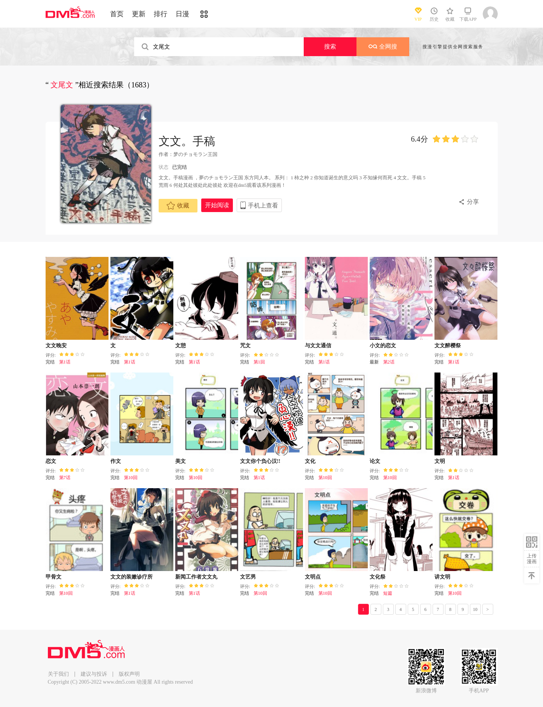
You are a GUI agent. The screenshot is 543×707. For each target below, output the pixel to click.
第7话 (64, 477)
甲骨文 (53, 577)
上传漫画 (532, 558)
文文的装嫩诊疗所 (131, 577)
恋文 (51, 461)
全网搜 (383, 46)
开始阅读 (217, 205)
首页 (117, 14)
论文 (375, 461)
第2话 (389, 362)
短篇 (387, 593)
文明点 (313, 577)
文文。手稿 (187, 141)
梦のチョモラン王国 (195, 154)
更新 (138, 14)
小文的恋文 (383, 345)
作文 (115, 461)
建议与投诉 (94, 674)
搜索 (330, 46)
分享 (473, 202)
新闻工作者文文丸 (196, 577)
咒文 (245, 345)
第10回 (131, 477)
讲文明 (442, 577)
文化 (310, 461)
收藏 (178, 206)
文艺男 (248, 577)
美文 (180, 461)
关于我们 (58, 674)
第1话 (64, 362)
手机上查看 (263, 205)
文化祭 (377, 577)
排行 (160, 14)
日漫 (182, 14)
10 (475, 609)
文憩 (180, 345)
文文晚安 (56, 345)
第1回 (259, 362)
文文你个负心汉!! (260, 461)
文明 (439, 461)
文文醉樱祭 (447, 345)
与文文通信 (318, 345)
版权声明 (129, 674)
